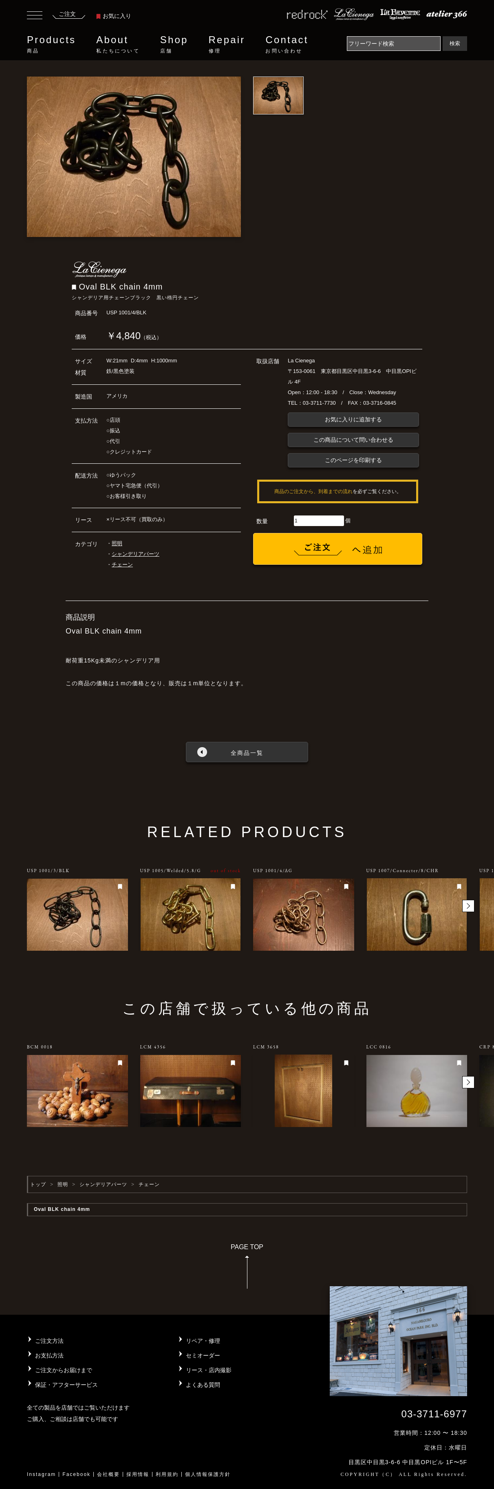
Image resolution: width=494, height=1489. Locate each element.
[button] (468, 906)
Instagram (41, 1474)
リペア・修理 (203, 1341)
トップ (38, 1184)
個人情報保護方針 (208, 1474)
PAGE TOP (247, 1268)
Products (51, 44)
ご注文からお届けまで (63, 1370)
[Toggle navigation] (34, 16)
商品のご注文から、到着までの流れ (313, 491)
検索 (455, 43)
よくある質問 (203, 1385)
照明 (117, 543)
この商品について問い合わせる (353, 439)
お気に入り (113, 16)
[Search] (394, 43)
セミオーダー (203, 1355)
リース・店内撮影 (209, 1370)
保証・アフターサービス (66, 1385)
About (117, 44)
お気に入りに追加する (353, 419)
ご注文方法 (49, 1341)
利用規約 (167, 1474)
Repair (227, 44)
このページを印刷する (353, 460)
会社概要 (108, 1474)
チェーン (122, 564)
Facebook (76, 1474)
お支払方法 (49, 1355)
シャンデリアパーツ (135, 554)
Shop (174, 44)
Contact (286, 44)
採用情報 (137, 1474)
